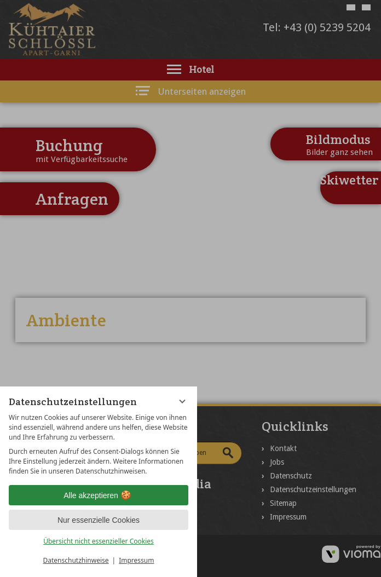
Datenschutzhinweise (76, 560)
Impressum (136, 560)
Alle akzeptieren (99, 495)
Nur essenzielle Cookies (98, 520)
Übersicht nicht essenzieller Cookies (98, 541)
